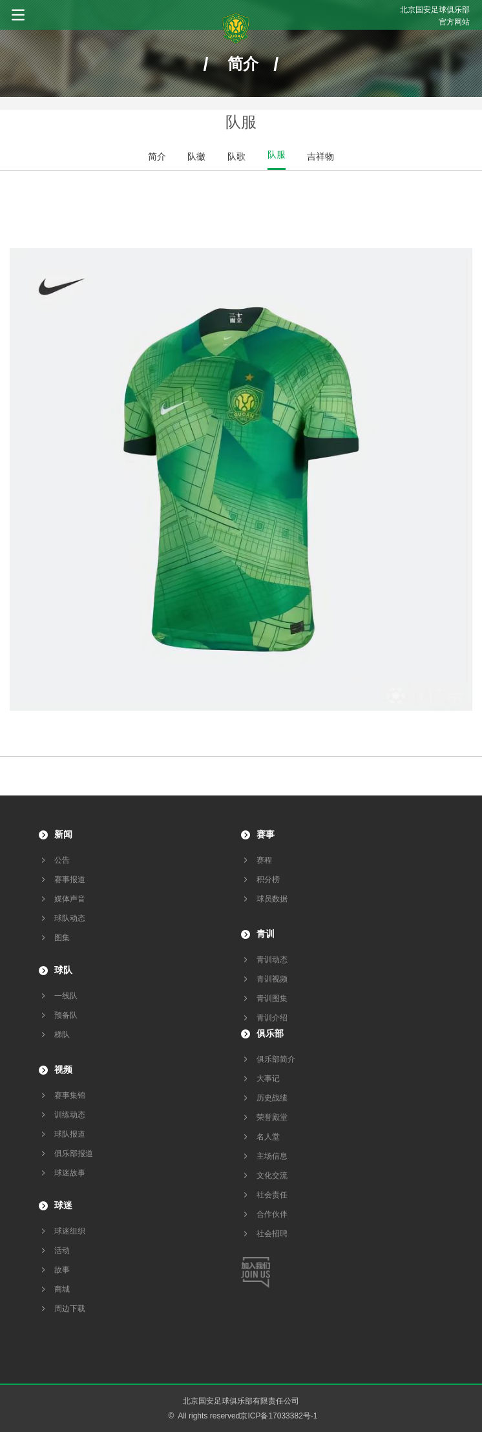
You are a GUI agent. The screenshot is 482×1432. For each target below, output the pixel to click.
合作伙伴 (272, 1214)
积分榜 (268, 879)
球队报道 (69, 1134)
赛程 (264, 860)
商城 (62, 1289)
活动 (62, 1250)
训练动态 (69, 1114)
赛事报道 (69, 879)
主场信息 (272, 1156)
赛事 (266, 834)
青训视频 (272, 979)
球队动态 (69, 918)
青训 (266, 934)
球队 (63, 970)
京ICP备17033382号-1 (278, 1415)
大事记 (268, 1078)
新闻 (63, 834)
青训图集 (272, 998)
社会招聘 (272, 1233)
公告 (62, 860)
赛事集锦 (69, 1095)
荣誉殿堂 (272, 1117)
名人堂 (268, 1136)
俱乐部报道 (73, 1153)
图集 (62, 937)
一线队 (66, 995)
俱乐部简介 (276, 1059)
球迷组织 (69, 1231)
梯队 (62, 1034)
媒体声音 (69, 898)
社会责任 (272, 1194)
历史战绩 (272, 1097)
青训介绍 (272, 1017)
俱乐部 (270, 1033)
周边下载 (69, 1308)
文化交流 (272, 1175)
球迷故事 (69, 1172)
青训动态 (272, 959)
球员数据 (272, 898)
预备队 (66, 1015)
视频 (63, 1069)
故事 (62, 1269)
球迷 (63, 1205)
